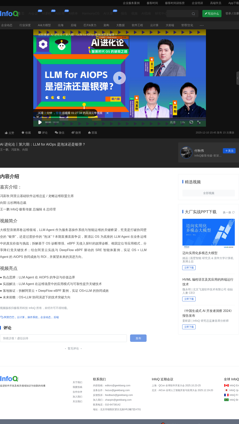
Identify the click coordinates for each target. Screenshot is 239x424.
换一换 (229, 212)
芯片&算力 (89, 25)
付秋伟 (199, 150)
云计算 (154, 25)
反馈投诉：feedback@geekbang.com (113, 395)
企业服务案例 (131, 3)
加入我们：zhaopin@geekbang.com (112, 399)
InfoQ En (234, 385)
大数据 (120, 25)
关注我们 (77, 401)
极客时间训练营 (175, 3)
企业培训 (197, 3)
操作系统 (32, 317)
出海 (61, 25)
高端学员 (215, 3)
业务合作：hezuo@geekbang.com (111, 390)
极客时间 (152, 3)
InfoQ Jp (233, 390)
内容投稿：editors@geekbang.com (111, 385)
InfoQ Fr (233, 395)
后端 (73, 25)
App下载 (233, 3)
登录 (58, 112)
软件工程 (137, 25)
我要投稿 (77, 387)
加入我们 (77, 396)
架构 (106, 25)
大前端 (170, 25)
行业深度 (25, 25)
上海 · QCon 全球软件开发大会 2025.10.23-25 (176, 385)
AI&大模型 (44, 25)
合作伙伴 (77, 391)
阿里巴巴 (9, 317)
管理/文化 (187, 25)
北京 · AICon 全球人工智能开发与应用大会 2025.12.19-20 (182, 390)
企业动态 (6, 25)
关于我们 (77, 382)
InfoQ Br (233, 399)
